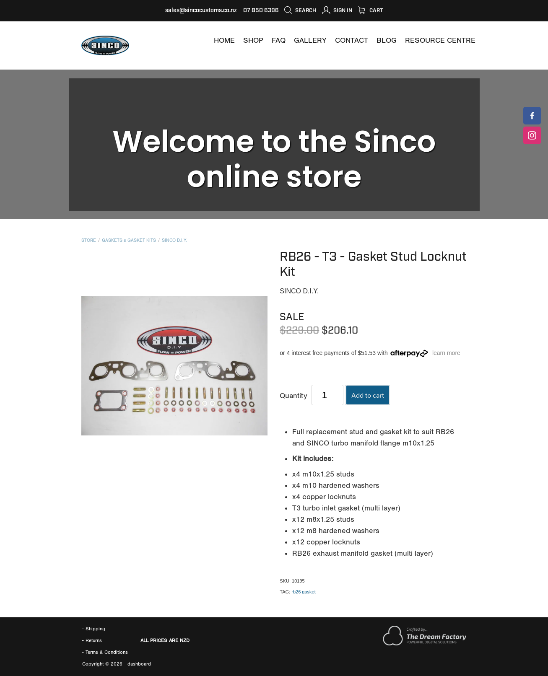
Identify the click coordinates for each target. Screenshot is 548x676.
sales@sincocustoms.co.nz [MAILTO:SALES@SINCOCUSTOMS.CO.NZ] (201, 10)
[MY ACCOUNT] (337, 10)
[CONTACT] (351, 41)
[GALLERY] (310, 41)
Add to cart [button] (367, 395)
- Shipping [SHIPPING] (93, 629)
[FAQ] (279, 41)
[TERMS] (107, 652)
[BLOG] (386, 41)
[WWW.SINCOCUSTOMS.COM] (224, 41)
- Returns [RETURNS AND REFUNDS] (92, 640)
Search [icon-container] (300, 10)
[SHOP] (253, 41)
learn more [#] (446, 353)
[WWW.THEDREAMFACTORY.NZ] (424, 644)
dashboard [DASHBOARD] (139, 664)
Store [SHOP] (88, 240)
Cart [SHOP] (370, 10)
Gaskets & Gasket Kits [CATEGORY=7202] (129, 240)
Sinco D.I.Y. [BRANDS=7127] (174, 240)
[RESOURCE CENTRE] (440, 41)
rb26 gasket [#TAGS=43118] (303, 591)
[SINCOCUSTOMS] (532, 115)
